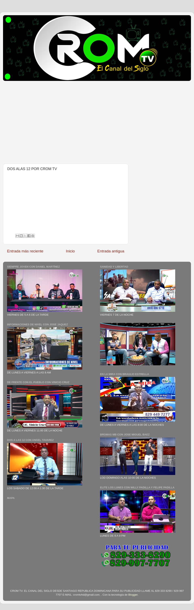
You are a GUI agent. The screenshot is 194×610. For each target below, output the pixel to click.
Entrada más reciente (25, 251)
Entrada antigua (110, 251)
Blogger (133, 594)
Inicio (70, 251)
